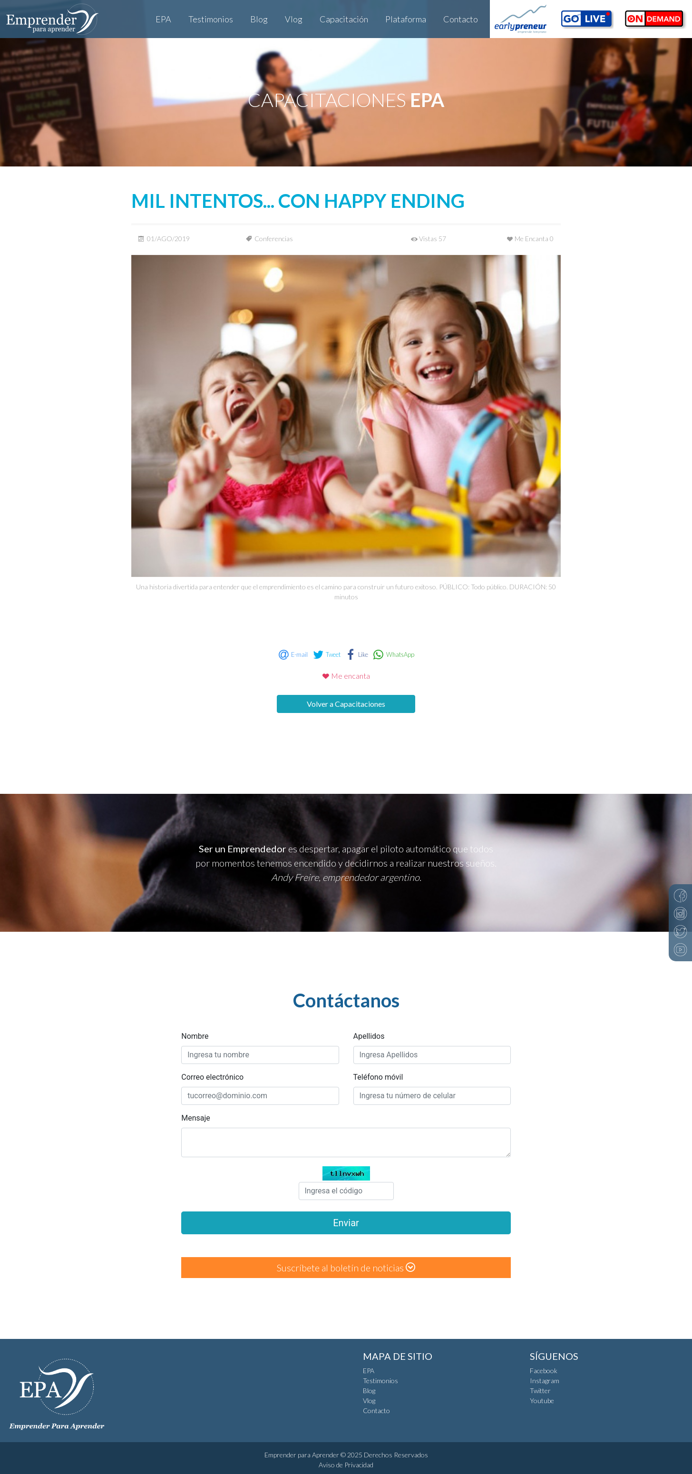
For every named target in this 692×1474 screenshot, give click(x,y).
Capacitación (344, 19)
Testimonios (210, 19)
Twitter (540, 1390)
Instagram (544, 1380)
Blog (259, 19)
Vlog (293, 19)
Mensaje (195, 1118)
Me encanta (346, 675)
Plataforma (405, 19)
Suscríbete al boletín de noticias (346, 1267)
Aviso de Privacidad (346, 1465)
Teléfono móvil (378, 1077)
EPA (163, 19)
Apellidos (369, 1036)
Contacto (460, 19)
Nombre (194, 1036)
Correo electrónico (212, 1077)
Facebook (543, 1371)
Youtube (542, 1400)
